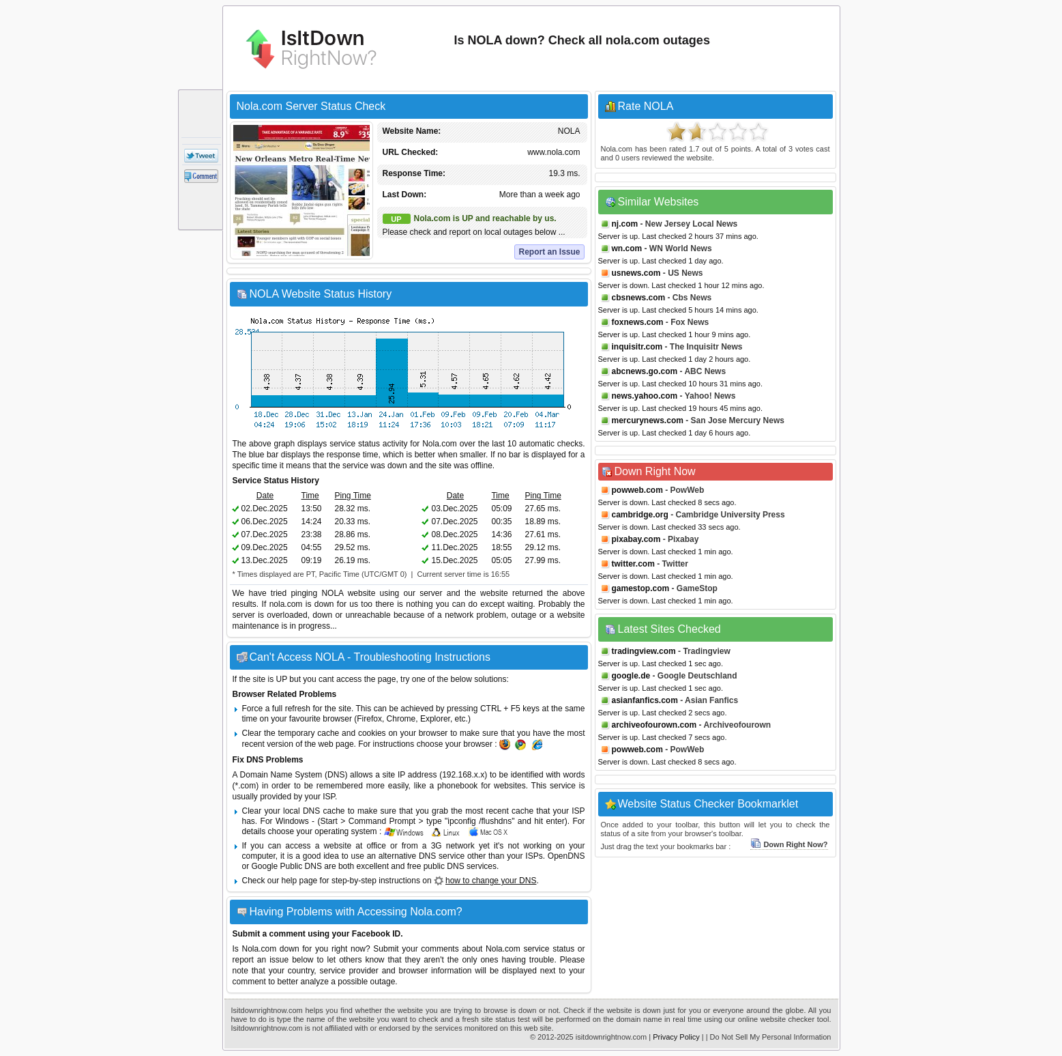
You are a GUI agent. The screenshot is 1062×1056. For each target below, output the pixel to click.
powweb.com (637, 490)
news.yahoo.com (645, 396)
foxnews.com (638, 322)
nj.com (625, 224)
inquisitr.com (637, 347)
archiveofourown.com (654, 725)
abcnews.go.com (645, 371)
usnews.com (636, 273)
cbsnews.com (639, 297)
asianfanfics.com (645, 700)
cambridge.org (640, 514)
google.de (631, 676)
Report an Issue (549, 252)
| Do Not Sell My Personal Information (768, 1037)
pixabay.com (636, 539)
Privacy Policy (676, 1037)
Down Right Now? (788, 844)
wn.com (627, 248)
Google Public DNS (287, 866)
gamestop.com (641, 588)
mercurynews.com (647, 420)
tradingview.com (644, 651)
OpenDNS (566, 856)
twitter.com (633, 564)
